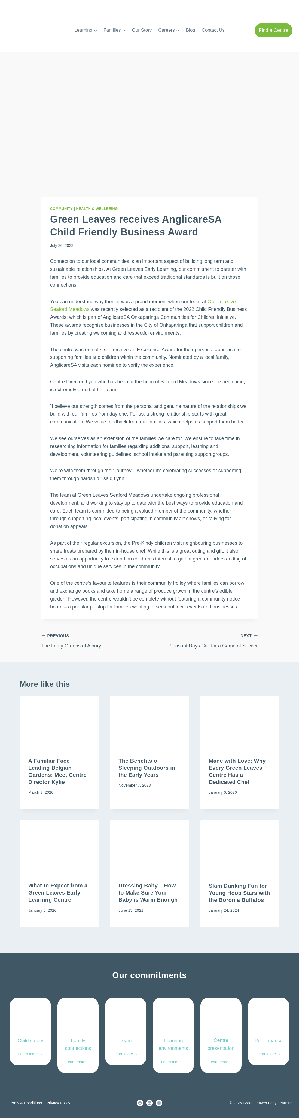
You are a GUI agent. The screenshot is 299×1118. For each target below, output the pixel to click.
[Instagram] (159, 1103)
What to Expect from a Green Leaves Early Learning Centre (57, 893)
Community (61, 209)
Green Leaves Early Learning (267, 1103)
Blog (190, 30)
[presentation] (59, 722)
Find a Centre (273, 30)
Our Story (142, 30)
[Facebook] (140, 1103)
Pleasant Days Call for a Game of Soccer (206, 640)
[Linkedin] (149, 1103)
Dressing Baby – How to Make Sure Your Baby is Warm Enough (148, 893)
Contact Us (213, 30)
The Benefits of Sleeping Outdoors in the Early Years (146, 768)
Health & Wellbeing (97, 209)
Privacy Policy (58, 1103)
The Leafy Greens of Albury (93, 640)
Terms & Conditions (25, 1103)
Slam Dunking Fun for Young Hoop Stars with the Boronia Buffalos (239, 893)
